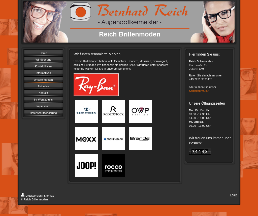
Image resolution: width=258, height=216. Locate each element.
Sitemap (49, 195)
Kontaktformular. (199, 90)
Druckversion (31, 195)
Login (233, 194)
